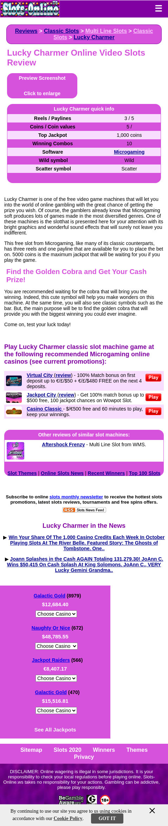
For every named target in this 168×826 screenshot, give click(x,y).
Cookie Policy (67, 818)
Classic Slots (61, 31)
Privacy (84, 757)
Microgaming (129, 152)
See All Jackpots (55, 730)
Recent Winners (106, 473)
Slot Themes (22, 473)
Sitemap (31, 750)
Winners (104, 750)
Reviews (26, 31)
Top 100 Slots (145, 473)
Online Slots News (62, 473)
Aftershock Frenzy (63, 444)
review (63, 375)
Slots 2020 (68, 750)
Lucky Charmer (94, 37)
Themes (137, 750)
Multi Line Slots (106, 31)
